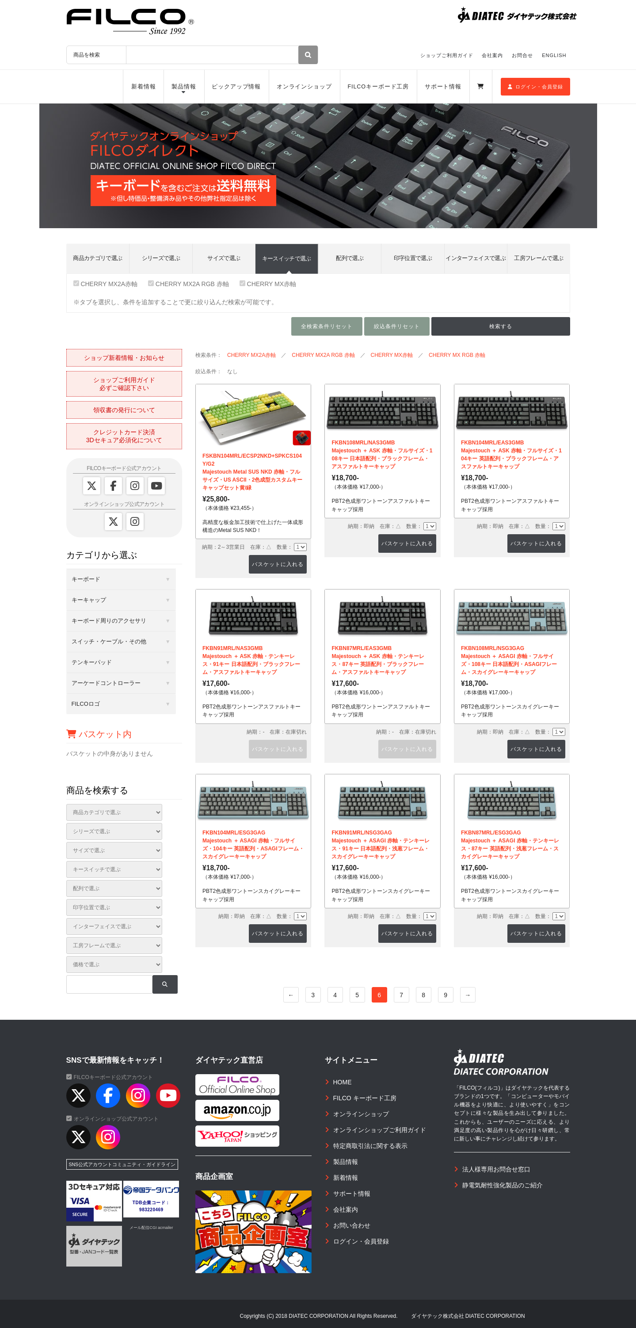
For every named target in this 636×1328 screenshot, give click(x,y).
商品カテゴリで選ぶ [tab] (97, 258)
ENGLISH (554, 55)
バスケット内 (99, 734)
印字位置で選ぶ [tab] (413, 258)
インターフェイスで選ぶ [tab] (476, 258)
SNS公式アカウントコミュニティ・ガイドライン (122, 1164)
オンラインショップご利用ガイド (379, 1129)
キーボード (86, 579)
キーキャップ (89, 600)
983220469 (151, 1209)
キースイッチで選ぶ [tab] (286, 258)
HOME (342, 1082)
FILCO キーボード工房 (364, 1098)
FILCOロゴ (86, 703)
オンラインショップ (304, 87)
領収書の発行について (124, 409)
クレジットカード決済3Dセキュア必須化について (124, 436)
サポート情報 (443, 87)
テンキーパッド (92, 662)
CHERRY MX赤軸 (268, 283)
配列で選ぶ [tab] (349, 258)
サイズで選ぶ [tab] (223, 258)
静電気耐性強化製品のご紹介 (502, 1185)
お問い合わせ (351, 1225)
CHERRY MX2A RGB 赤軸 (188, 283)
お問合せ (522, 55)
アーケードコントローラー (106, 683)
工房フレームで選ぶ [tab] (538, 258)
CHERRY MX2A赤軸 (105, 283)
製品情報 (183, 87)
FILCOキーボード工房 (378, 87)
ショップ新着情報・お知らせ (124, 357)
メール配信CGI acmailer (151, 1227)
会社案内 (492, 55)
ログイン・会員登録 (535, 86)
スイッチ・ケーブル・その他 (109, 641)
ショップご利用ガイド (446, 55)
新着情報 (143, 87)
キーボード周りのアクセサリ (109, 620)
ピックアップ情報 (236, 87)
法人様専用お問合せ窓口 (496, 1169)
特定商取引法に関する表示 (370, 1145)
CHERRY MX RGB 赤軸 (457, 355)
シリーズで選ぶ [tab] (161, 258)
